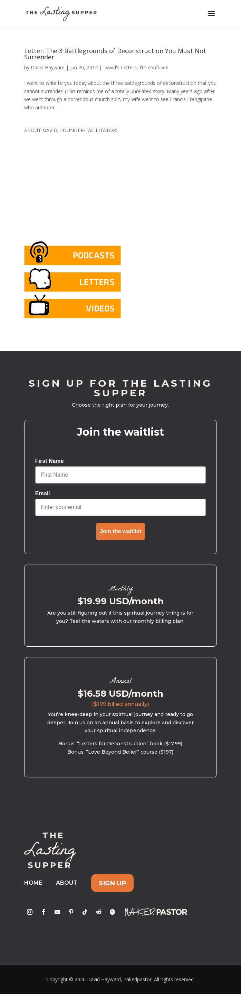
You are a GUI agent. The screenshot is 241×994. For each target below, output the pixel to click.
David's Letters (120, 67)
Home (33, 882)
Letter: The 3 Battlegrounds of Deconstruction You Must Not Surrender (115, 54)
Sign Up (112, 883)
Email (42, 493)
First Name (49, 461)
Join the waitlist (120, 531)
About (66, 882)
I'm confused (153, 67)
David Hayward (48, 67)
